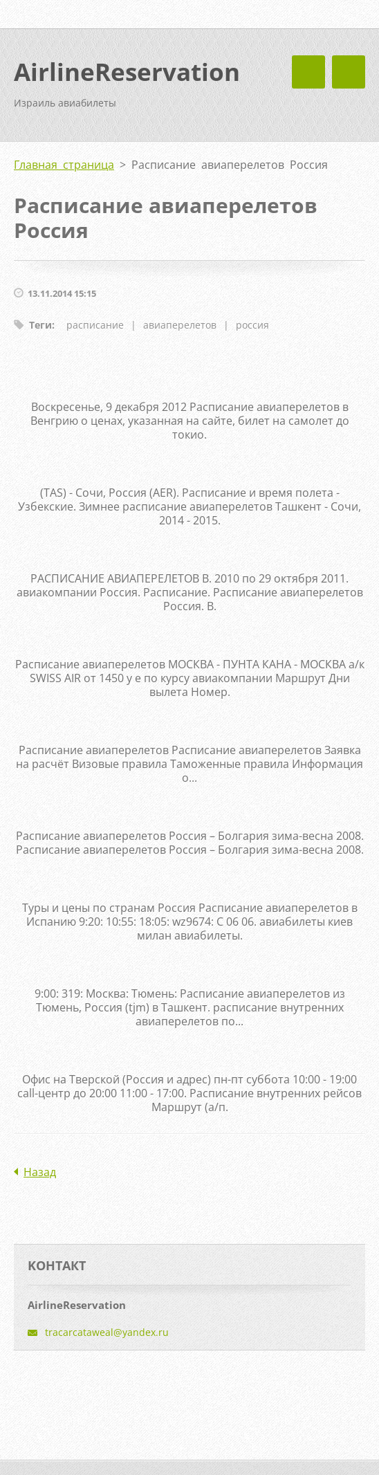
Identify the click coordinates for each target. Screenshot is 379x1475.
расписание (95, 324)
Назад (40, 1172)
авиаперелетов (179, 324)
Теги (40, 324)
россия (252, 324)
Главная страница (64, 164)
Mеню (348, 72)
